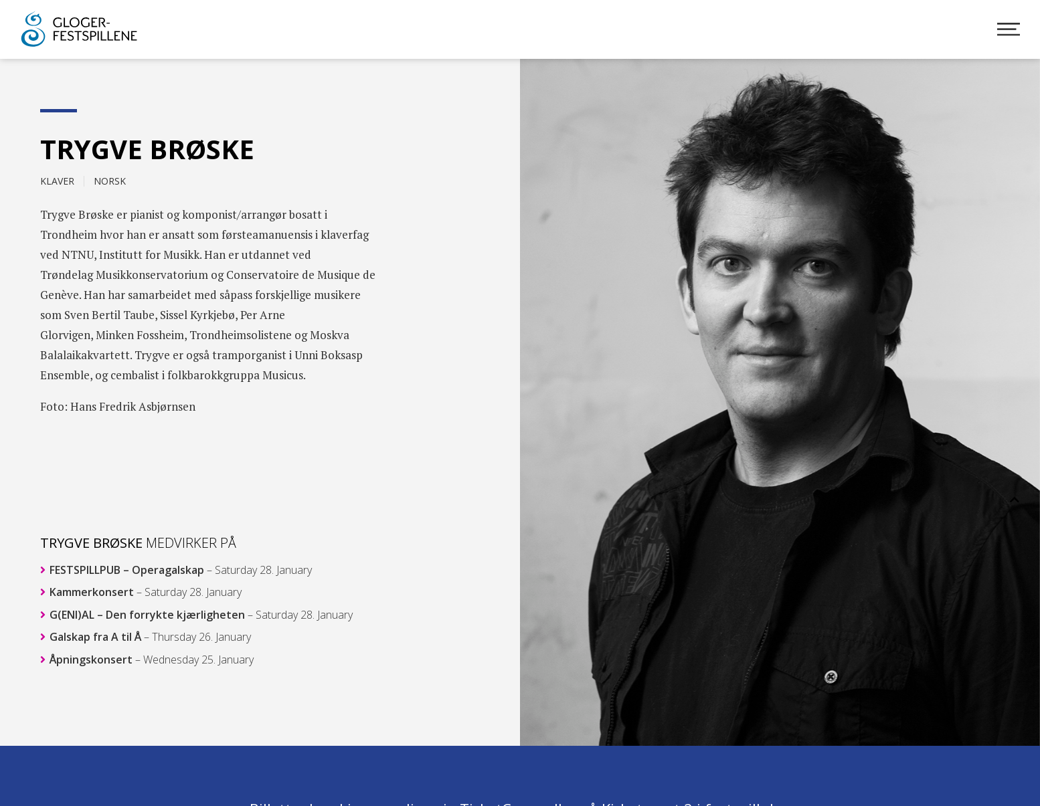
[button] (1014, 499)
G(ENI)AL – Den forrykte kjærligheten (196, 614)
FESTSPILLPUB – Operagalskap (176, 570)
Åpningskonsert (147, 659)
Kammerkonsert (141, 592)
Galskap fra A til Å (145, 636)
